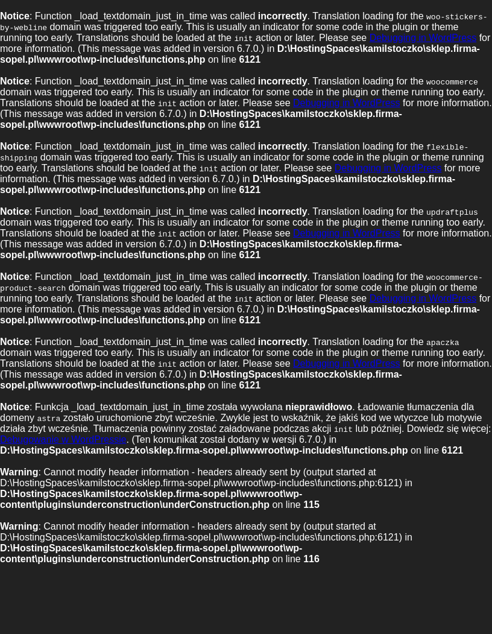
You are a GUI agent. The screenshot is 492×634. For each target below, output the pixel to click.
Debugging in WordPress (423, 38)
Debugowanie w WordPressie (63, 439)
